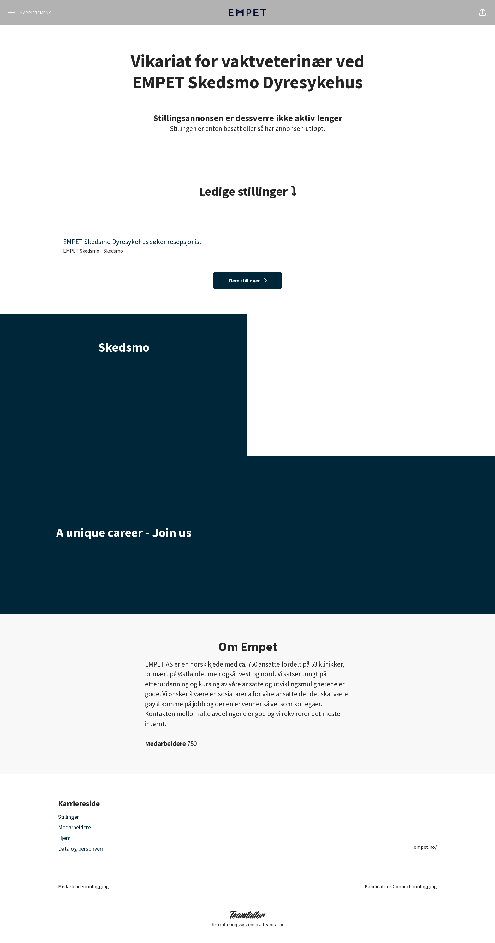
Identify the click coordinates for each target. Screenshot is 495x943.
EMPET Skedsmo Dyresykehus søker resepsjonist (247, 242)
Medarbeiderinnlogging (83, 886)
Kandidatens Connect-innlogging (401, 886)
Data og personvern (81, 848)
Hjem (64, 837)
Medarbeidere (74, 827)
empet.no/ (425, 847)
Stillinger (68, 816)
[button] (482, 12)
